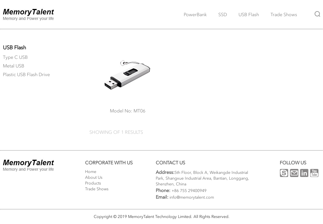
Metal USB (13, 66)
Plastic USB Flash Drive (26, 74)
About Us (93, 177)
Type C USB (15, 57)
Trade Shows (284, 14)
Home (90, 171)
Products (93, 183)
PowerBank (195, 14)
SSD (222, 14)
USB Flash (249, 14)
